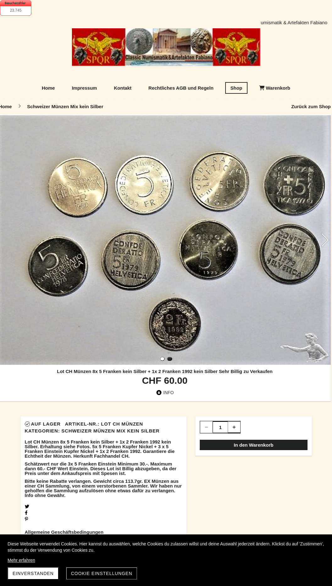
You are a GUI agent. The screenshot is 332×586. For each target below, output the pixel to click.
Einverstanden (33, 573)
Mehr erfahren (21, 560)
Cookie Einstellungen (101, 573)
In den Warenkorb (253, 445)
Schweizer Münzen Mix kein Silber (111, 430)
